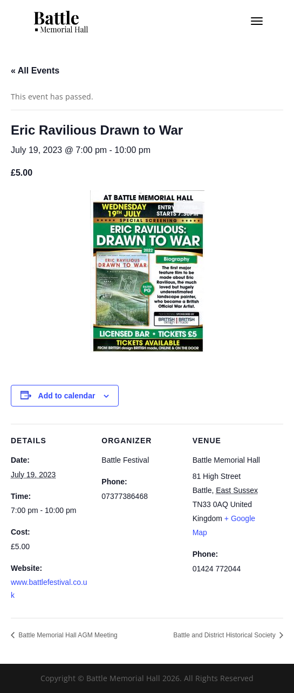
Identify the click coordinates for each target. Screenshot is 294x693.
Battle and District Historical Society (225, 635)
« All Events (35, 70)
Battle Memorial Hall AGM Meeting (67, 635)
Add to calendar (66, 395)
